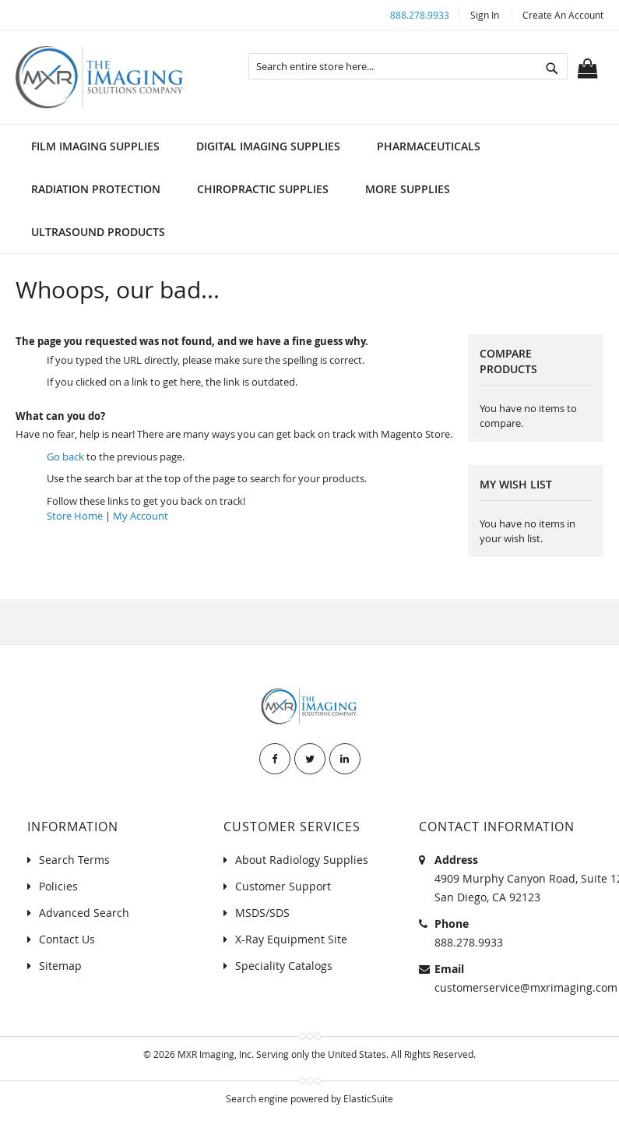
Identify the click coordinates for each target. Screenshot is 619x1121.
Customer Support (283, 886)
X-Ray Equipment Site (291, 939)
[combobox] (408, 66)
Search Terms (74, 859)
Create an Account (562, 15)
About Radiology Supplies (301, 859)
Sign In (484, 15)
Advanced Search (84, 912)
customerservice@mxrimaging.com (525, 987)
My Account (140, 516)
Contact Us (67, 939)
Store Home (75, 516)
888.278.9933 (419, 15)
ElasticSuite (368, 1098)
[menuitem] (95, 146)
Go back (65, 456)
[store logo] (100, 77)
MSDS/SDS (262, 912)
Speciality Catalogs (283, 965)
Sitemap (60, 965)
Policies (58, 886)
